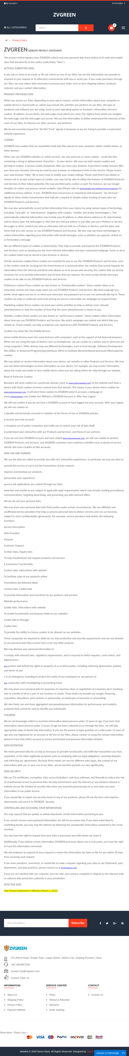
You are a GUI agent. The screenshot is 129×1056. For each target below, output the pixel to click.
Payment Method (16, 1010)
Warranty (54, 1004)
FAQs (52, 994)
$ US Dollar (118, 3)
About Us (12, 994)
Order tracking (56, 1010)
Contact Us (97, 994)
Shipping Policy (15, 999)
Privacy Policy (19, 40)
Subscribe (77, 923)
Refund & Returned (59, 999)
